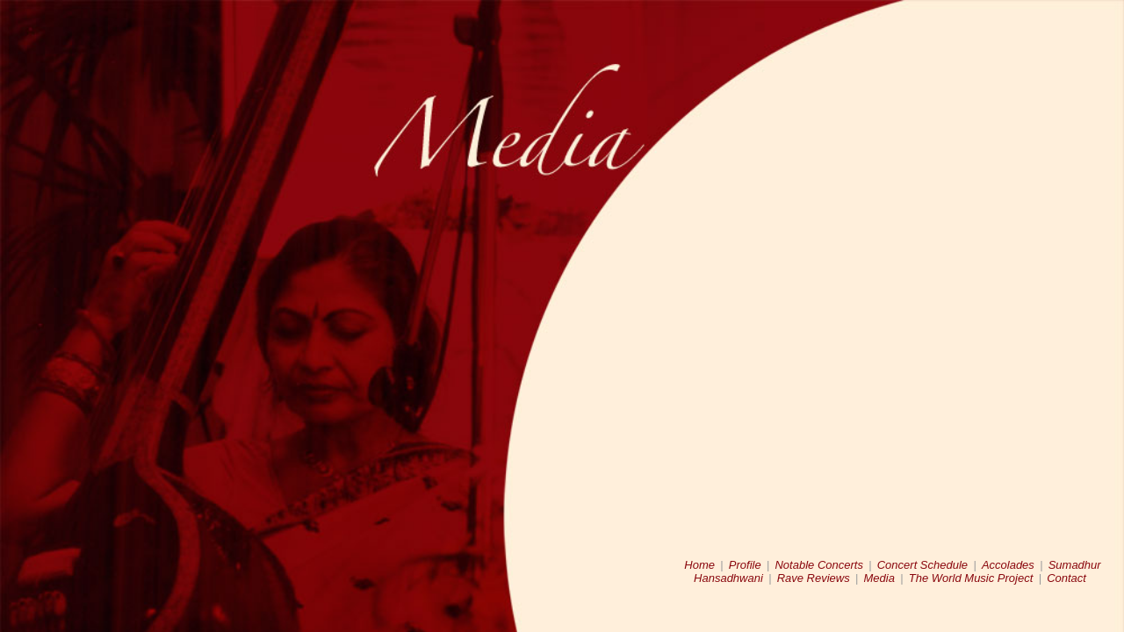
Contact (1066, 578)
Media (879, 578)
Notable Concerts (818, 564)
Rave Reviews (813, 578)
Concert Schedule (922, 564)
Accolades (1008, 564)
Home (699, 564)
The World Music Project (971, 578)
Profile (745, 564)
